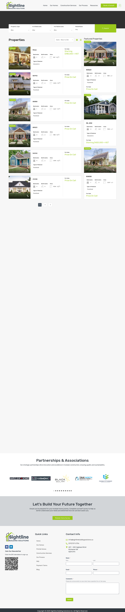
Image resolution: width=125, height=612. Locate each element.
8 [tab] (67, 490)
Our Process (83, 5)
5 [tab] (61, 490)
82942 (35, 76)
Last (94, 560)
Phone (95, 569)
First (67, 560)
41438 (35, 179)
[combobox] (19, 30)
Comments (69, 579)
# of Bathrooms (59, 26)
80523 (35, 127)
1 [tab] (53, 490)
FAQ (37, 561)
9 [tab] (69, 490)
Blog (37, 569)
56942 (35, 153)
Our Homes (54, 5)
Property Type (15, 26)
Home (45, 5)
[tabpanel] (19, 478)
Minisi (35, 50)
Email (68, 569)
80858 (35, 101)
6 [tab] (63, 490)
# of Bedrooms (36, 26)
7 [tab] (65, 490)
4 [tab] (59, 490)
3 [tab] (57, 490)
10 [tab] (71, 490)
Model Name (79, 26)
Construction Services (68, 5)
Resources (94, 5)
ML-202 (89, 123)
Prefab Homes (41, 549)
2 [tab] (55, 490)
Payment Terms (41, 565)
